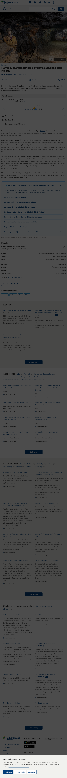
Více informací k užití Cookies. (19, 767)
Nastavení (31, 772)
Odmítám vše (20, 772)
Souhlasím (8, 772)
